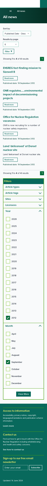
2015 (14, 296)
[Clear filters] (23, 394)
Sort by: (6, 28)
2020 (14, 261)
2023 (14, 240)
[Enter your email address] (15, 467)
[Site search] (43, 4)
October (15, 369)
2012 (14, 318)
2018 (14, 275)
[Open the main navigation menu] (36, 4)
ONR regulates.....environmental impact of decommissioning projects (22, 94)
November (17, 376)
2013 (14, 310)
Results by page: (11, 39)
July (13, 348)
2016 (14, 289)
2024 (14, 233)
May (14, 341)
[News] (10, 11)
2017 (14, 282)
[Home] (5, 11)
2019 (14, 268)
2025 (14, 226)
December (17, 383)
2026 (14, 219)
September (17, 362)
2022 (14, 247)
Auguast (15, 355)
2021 (14, 254)
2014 (14, 303)
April (14, 334)
